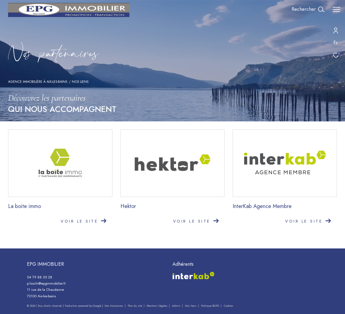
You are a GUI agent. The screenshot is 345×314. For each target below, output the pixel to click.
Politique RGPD (210, 306)
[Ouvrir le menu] (336, 9)
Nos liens (191, 306)
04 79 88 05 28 (39, 277)
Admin (176, 306)
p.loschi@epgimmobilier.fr (46, 283)
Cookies (228, 306)
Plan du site (135, 306)
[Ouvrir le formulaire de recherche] (308, 9)
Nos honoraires (114, 306)
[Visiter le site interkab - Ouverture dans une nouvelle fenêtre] (193, 275)
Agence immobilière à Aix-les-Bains (37, 81)
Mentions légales (157, 306)
